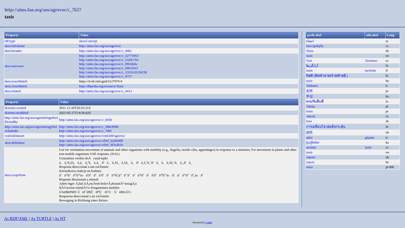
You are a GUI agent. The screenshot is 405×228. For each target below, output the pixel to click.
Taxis (309, 51)
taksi (309, 137)
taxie (309, 70)
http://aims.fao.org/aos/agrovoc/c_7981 (85, 131)
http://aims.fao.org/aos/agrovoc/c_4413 (105, 91)
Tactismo (371, 60)
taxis (309, 56)
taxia (309, 111)
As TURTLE (41, 218)
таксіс (310, 162)
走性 (309, 91)
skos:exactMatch (16, 81)
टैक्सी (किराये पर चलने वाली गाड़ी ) (327, 76)
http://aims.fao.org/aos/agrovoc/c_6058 (85, 120)
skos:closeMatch (16, 86)
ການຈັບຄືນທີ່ (315, 101)
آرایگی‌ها (312, 65)
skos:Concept (88, 41)
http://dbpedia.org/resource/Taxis (101, 86)
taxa (309, 121)
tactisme (370, 70)
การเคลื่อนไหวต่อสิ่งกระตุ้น (325, 127)
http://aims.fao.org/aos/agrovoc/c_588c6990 (88, 127)
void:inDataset (14, 136)
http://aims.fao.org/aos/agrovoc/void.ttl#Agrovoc (92, 136)
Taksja (310, 106)
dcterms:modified (16, 113)
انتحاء (310, 41)
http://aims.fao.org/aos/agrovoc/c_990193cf (108, 68)
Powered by (199, 222)
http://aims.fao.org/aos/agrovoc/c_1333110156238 (113, 72)
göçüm (369, 137)
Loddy (209, 222)
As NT (60, 218)
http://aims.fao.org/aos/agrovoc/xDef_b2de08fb (91, 141)
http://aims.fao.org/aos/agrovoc (100, 46)
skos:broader (13, 51)
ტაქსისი (312, 142)
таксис (310, 116)
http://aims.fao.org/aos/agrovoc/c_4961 (105, 51)
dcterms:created (15, 108)
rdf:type (10, 41)
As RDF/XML (16, 218)
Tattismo (312, 86)
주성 (309, 96)
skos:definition (15, 143)
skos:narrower (14, 66)
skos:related (13, 91)
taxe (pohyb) (314, 46)
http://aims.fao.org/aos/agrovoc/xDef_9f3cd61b (91, 145)
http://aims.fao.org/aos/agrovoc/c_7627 (43, 9)
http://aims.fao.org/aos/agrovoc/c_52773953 (108, 56)
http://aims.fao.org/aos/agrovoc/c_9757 (105, 76)
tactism (311, 147)
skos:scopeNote (15, 175)
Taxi (309, 60)
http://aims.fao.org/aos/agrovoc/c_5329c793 (108, 60)
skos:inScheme (15, 46)
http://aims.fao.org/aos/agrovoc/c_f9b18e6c (108, 64)
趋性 (309, 132)
